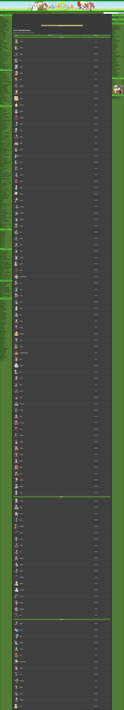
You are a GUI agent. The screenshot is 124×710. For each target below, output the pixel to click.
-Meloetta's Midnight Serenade (5, 267)
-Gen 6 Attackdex (3, 36)
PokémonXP (2, 54)
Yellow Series (2, 236)
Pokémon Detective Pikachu (5, 278)
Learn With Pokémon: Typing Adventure (5, 167)
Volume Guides (2, 235)
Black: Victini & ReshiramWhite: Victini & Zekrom (5, 265)
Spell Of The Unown (3, 253)
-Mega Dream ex (3, 340)
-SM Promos (2, 335)
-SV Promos (2, 333)
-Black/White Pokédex (4, 22)
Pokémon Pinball (3, 211)
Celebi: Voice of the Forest (4, 255)
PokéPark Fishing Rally (4, 198)
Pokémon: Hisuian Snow (4, 92)
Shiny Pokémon (3, 87)
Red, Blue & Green (3, 207)
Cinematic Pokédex (3, 45)
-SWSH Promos (3, 334)
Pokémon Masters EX (4, 114)
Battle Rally (114, 54)
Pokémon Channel (3, 192)
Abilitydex (1, 41)
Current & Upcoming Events (5, 64)
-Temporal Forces (3, 318)
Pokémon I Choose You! (4, 274)
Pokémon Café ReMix (4, 113)
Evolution (113, 30)
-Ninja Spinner (2, 338)
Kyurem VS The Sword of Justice (5, 266)
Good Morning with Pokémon (5, 97)
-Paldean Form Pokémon (4, 68)
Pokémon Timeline (3, 51)
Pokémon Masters (115, 16)
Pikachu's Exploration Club (4, 289)
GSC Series (2, 237)
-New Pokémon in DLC (4, 67)
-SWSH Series (2, 324)
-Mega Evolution (3, 310)
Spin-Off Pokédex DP (3, 43)
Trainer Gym (114, 48)
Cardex (1, 300)
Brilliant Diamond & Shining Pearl (6, 120)
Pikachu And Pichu (3, 283)
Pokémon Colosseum (3, 189)
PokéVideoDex (2, 96)
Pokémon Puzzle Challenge (5, 204)
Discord (20, 12)
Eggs (113, 35)
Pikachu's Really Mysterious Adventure (5, 293)
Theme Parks (2, 62)
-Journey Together (3, 313)
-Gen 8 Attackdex (3, 38)
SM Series (2, 247)
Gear (113, 34)
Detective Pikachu (3, 138)
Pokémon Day (2, 58)
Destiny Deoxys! (3, 258)
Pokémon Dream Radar (4, 158)
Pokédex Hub (25, 12)
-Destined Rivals (3, 312)
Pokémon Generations (4, 89)
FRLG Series (2, 239)
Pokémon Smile (3, 126)
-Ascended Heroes (3, 308)
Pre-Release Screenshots (116, 25)
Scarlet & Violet (2, 108)
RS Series (2, 238)
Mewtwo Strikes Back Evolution (5, 276)
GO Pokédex (32, 12)
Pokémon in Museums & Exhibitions (4, 56)
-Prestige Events (115, 75)
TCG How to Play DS (3, 168)
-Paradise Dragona (3, 349)
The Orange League (3, 74)
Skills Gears (114, 60)
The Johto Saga (3, 75)
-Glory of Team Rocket (4, 345)
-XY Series (2, 326)
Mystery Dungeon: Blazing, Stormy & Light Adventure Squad (6, 176)
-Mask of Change (3, 352)
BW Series (2, 243)
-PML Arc (113, 37)
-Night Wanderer (3, 351)
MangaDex (2, 231)
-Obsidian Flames (3, 322)
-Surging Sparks (3, 315)
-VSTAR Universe (3, 355)
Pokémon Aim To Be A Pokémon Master (5, 83)
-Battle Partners (3, 347)
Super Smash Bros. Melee (4, 206)
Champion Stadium (115, 45)
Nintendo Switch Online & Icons (5, 224)
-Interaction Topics (115, 47)
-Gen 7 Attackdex (3, 37)
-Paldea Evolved (3, 323)
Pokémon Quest (3, 139)
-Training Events (114, 76)
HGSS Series (2, 242)
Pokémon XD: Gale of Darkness (5, 190)
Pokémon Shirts (3, 61)
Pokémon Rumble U (3, 160)
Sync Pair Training (115, 62)
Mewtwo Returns (3, 254)
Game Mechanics (3, 46)
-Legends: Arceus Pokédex (4, 27)
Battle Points (114, 63)
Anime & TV (6, 70)
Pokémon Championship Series (5, 53)
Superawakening (115, 44)
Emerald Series (2, 240)
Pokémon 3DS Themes (4, 220)
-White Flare (2, 344)
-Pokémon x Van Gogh (4, 57)
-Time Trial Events (115, 74)
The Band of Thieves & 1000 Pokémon (5, 147)
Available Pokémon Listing (116, 29)
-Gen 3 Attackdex (3, 33)
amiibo (1, 223)
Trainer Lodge (114, 46)
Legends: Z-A (2, 109)
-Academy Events (115, 72)
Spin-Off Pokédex (3, 42)
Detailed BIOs (2, 233)
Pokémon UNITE (3, 115)
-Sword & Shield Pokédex (4, 26)
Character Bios (2, 73)
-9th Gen (1, 49)
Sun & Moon (2, 131)
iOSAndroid (113, 21)
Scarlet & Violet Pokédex (41, 12)
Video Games (6, 105)
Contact (15, 12)
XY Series (2, 245)
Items (113, 50)
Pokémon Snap (2, 210)
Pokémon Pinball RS (3, 194)
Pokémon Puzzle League (4, 209)
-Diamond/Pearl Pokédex (4, 21)
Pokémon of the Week (4, 48)
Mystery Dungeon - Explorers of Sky (5, 180)
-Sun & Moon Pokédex (4, 24)
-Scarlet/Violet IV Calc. (4, 47)
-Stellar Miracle (2, 350)
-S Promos (2, 359)
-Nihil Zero (2, 339)
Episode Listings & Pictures (4, 71)
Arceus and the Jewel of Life (5, 263)
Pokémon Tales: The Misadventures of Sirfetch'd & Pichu (5, 101)
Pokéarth (49, 12)
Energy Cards (2, 303)
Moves (113, 31)
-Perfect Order (2, 307)
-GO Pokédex (2, 28)
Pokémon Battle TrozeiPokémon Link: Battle (5, 145)
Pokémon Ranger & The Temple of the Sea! (6, 260)
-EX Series (2, 329)
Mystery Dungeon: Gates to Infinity (6, 161)
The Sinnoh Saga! (3, 78)
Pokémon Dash (2, 191)
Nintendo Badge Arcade (4, 155)
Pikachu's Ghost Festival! (4, 288)
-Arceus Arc (114, 39)
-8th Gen (1, 50)
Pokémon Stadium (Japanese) (5, 212)
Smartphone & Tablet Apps (4, 221)
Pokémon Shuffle (3, 148)
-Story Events (114, 71)
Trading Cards (6, 298)
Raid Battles (2, 305)
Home (7, 12)
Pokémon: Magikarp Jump (4, 135)
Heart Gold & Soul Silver (4, 172)
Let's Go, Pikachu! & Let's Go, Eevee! (5, 133)
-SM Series (2, 325)
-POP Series (2, 336)
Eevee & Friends (3, 294)
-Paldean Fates (2, 319)
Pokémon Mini (2, 205)
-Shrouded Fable (3, 317)
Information (114, 24)
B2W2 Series (2, 244)
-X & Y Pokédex (3, 23)
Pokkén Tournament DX (4, 137)
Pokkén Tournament (3, 152)
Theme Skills (114, 58)
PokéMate (2, 200)
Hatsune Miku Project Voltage (5, 55)
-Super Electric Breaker (4, 348)
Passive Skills (114, 32)
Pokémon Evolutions (3, 91)
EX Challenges (114, 61)
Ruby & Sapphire (3, 187)
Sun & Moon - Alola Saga (4, 80)
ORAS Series (2, 246)
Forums (11, 12)
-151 (1, 321)
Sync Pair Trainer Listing (116, 28)
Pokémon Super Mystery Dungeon (6, 150)
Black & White (2, 157)
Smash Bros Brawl (3, 185)
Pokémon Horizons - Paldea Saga (6, 84)
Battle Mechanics (115, 52)
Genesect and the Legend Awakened (4, 269)
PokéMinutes (2, 95)
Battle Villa (113, 53)
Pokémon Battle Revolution (4, 178)
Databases (6, 15)
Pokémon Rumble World (4, 149)
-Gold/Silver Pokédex (3, 20)
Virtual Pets (2, 222)
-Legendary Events (115, 69)
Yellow (1, 208)
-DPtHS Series (2, 328)
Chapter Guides (3, 234)
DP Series (2, 241)
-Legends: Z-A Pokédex (4, 30)
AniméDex (2, 72)
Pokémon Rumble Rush (4, 136)
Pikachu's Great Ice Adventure (5, 290)
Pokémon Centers (3, 52)
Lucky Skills (114, 33)
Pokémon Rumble (3, 174)
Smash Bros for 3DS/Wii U (4, 154)
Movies (6, 249)
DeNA (123, 80)
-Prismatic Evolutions (3, 314)
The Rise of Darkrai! (3, 261)
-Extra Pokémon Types (4, 301)
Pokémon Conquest (3, 162)
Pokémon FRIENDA (3, 227)
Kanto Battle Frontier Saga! (4, 77)
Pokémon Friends (3, 111)
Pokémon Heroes (3, 256)
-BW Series (2, 327)
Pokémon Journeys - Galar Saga (5, 81)
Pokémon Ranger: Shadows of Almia (5, 182)
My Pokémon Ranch (3, 184)
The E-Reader (2, 199)
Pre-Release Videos (115, 26)
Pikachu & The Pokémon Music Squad (5, 296)
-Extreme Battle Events (116, 73)
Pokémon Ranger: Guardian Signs (6, 173)
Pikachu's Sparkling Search (4, 291)
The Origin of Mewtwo (4, 251)
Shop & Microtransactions (116, 65)
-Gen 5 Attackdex (3, 35)
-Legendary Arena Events (116, 68)
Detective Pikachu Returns (4, 116)
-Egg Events (114, 67)
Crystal (1, 202)
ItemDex (1, 39)
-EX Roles (113, 43)
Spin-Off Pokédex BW (4, 44)
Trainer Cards (2, 302)
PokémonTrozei (3, 196)
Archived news (2, 17)
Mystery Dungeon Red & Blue (5, 195)
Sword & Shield (2, 119)
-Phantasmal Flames (3, 309)
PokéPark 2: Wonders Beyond (5, 163)
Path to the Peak (3, 94)
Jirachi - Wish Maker (3, 257)
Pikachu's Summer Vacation (5, 282)
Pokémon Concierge (3, 99)
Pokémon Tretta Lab (3, 159)
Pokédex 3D (2, 164)
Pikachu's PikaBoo (3, 284)
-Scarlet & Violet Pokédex (4, 29)
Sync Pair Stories (115, 41)
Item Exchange (114, 51)
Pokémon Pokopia (3, 110)
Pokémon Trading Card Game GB (6, 213)
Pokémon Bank (2, 143)
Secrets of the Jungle (3, 277)
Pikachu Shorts (6, 280)
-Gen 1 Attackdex (3, 32)
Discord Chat (2, 63)
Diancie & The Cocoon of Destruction (4, 271)
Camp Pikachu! (2, 285)
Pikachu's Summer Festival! (5, 287)
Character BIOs (2, 232)
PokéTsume (2, 104)
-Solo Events (114, 70)
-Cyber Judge (2, 354)
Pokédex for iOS (3, 169)
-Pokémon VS (2, 356)
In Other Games (3, 218)
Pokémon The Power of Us (4, 275)
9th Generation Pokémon (4, 66)
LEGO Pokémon (3, 60)
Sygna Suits (114, 42)
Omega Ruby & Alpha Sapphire (5, 142)
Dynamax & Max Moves (116, 55)
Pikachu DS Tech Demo (4, 197)
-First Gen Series (3, 330)
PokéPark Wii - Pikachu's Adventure (4, 177)
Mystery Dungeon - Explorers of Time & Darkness (5, 183)
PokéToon (2, 93)
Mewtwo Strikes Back (3, 252)
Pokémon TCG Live (3, 129)
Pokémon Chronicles (3, 85)
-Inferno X (2, 341)
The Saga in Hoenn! (3, 76)
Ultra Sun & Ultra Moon (4, 132)
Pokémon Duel (2, 153)
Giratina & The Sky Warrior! (5, 262)
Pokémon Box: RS (3, 193)
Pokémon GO (2, 112)
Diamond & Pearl (3, 170)
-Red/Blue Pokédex (3, 19)
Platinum (1, 171)
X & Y (1, 141)
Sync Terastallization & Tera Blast (117, 56)
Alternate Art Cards (3, 304)
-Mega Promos (2, 332)
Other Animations (3, 98)
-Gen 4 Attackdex (3, 34)
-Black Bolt (2, 311)
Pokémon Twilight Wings (4, 90)
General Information (3, 230)
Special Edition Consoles (4, 219)
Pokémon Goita (2, 225)
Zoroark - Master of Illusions (5, 264)
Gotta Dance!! (2, 286)
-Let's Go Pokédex (3, 25)
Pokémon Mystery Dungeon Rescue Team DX (5, 125)
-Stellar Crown (2, 316)
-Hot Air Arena (2, 346)
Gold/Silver (2, 201)
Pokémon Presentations (4, 59)
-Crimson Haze (2, 353)
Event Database (3, 65)
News (1, 16)
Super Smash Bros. (3, 214)
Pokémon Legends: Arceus (4, 121)
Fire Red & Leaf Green (4, 188)
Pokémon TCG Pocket (4, 117)
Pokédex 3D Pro (3, 165)
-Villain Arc (113, 38)
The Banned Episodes (4, 86)
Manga (6, 229)
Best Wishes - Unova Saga (4, 79)
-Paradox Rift (2, 320)
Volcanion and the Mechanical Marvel (5, 273)
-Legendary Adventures (116, 40)
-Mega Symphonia (3, 342)
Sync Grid (113, 57)
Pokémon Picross (3, 151)
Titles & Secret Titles (115, 64)
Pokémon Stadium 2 (3, 203)
